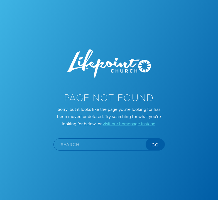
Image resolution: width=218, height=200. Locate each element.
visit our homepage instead (129, 124)
